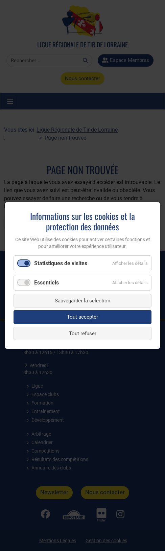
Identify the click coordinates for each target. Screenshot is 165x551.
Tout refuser (82, 333)
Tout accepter (82, 317)
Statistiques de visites (60, 263)
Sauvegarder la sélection (82, 301)
